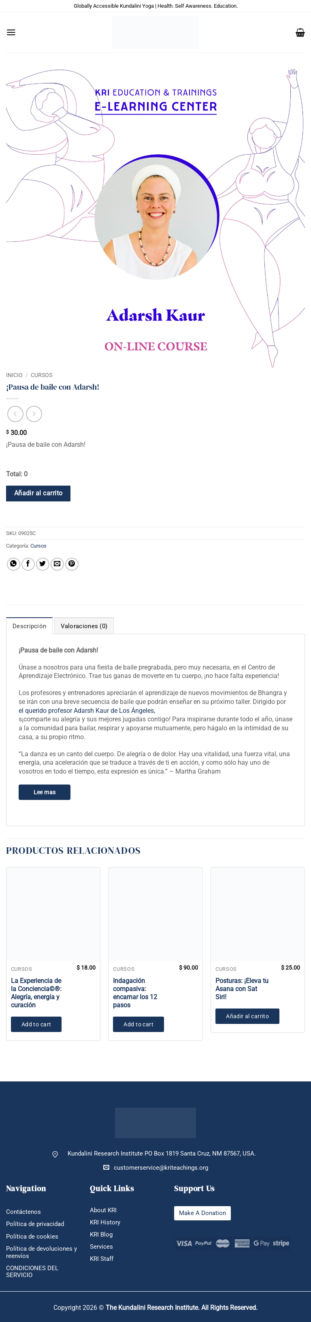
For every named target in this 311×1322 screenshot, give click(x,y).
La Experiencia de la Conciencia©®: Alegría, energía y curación (36, 993)
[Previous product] (34, 414)
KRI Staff (101, 1259)
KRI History (105, 1222)
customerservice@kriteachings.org (155, 1167)
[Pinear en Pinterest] (72, 564)
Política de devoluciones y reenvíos (41, 1252)
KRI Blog (101, 1234)
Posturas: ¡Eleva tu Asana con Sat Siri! (241, 989)
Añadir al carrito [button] (247, 1016)
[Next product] (15, 414)
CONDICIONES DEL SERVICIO (32, 1272)
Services (101, 1246)
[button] (11, 32)
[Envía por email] (57, 564)
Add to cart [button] (36, 1024)
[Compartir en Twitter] (42, 564)
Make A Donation (202, 1213)
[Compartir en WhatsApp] (13, 564)
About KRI (103, 1210)
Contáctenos (23, 1212)
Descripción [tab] (29, 626)
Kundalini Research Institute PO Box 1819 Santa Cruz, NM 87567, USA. (162, 1153)
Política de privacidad (35, 1224)
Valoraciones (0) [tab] (84, 626)
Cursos (41, 375)
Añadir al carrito (38, 493)
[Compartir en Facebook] (28, 564)
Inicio (14, 375)
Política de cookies (32, 1236)
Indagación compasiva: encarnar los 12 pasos (135, 993)
